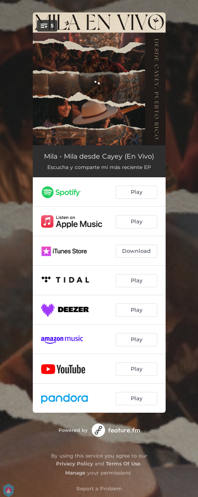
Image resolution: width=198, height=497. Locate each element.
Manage (75, 473)
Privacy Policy (74, 463)
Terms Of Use (123, 463)
